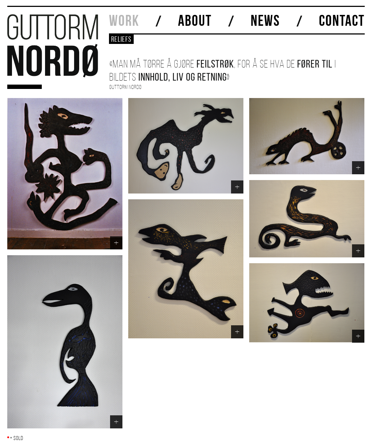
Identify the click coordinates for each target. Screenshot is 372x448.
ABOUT (195, 20)
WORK (124, 20)
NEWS (265, 20)
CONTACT (342, 20)
